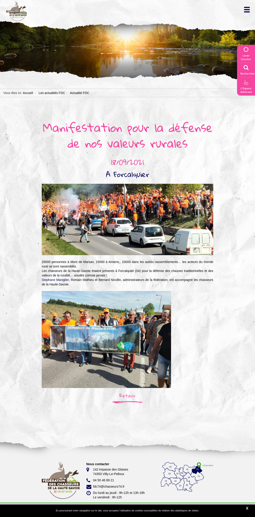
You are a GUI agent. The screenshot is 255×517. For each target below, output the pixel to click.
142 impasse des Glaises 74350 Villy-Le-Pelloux (107, 471)
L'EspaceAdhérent (246, 87)
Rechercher (247, 69)
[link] (55, 280)
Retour (127, 395)
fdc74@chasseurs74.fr (105, 486)
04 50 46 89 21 (100, 480)
